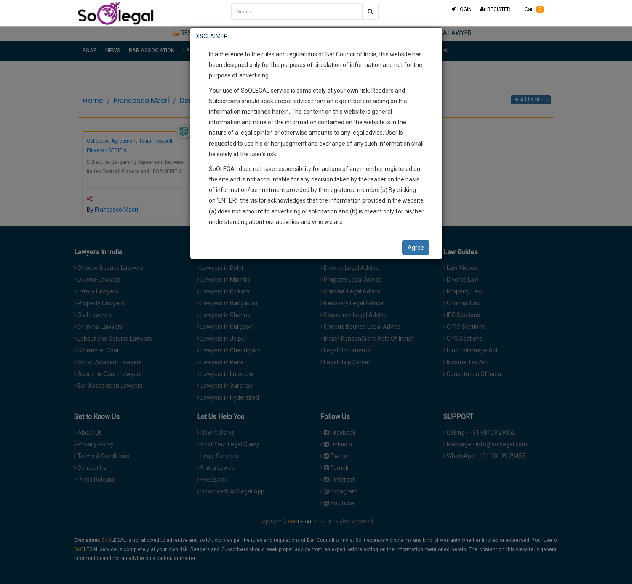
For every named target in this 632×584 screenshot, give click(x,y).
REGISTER (495, 9)
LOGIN (462, 9)
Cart (531, 9)
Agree (416, 247)
